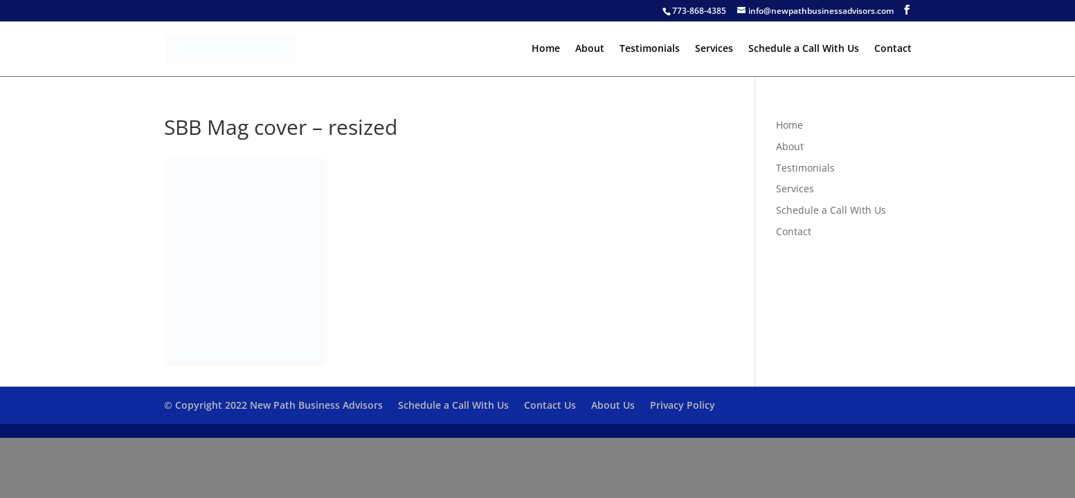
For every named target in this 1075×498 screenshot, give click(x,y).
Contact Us (550, 405)
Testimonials (650, 49)
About (589, 49)
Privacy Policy (682, 405)
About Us (613, 405)
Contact (893, 49)
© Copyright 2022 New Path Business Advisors (273, 405)
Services (714, 49)
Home (546, 49)
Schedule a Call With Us (803, 49)
